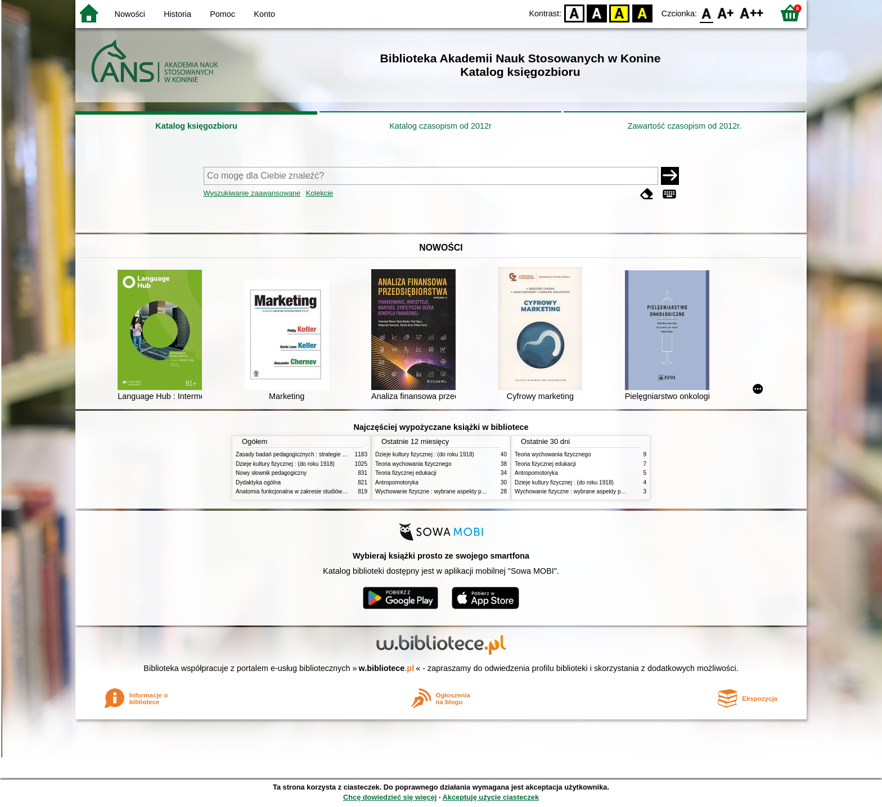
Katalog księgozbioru (196, 125)
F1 (726, 12)
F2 (751, 12)
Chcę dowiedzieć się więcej (389, 797)
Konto (264, 14)
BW (597, 12)
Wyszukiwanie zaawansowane (252, 193)
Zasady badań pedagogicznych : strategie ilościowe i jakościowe (316, 454)
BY (642, 12)
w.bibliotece (387, 668)
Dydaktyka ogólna (258, 482)
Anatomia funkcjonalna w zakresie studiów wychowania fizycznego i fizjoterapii (334, 491)
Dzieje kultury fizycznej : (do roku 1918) (285, 464)
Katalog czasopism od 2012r (440, 125)
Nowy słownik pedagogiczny (271, 473)
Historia (177, 14)
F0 (706, 12)
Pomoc (222, 14)
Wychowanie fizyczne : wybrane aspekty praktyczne (440, 491)
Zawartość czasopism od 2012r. (684, 125)
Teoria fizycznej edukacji (405, 473)
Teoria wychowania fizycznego (413, 464)
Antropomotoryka (396, 482)
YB (620, 12)
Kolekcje (319, 193)
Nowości (130, 14)
